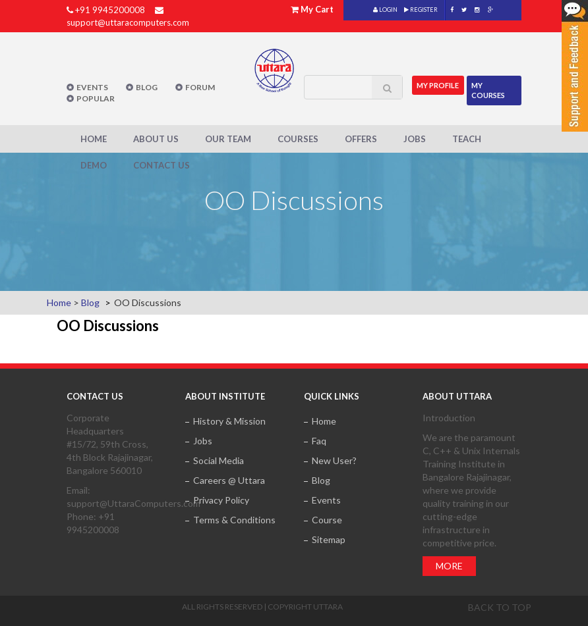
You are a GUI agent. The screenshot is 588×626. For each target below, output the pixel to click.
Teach (466, 139)
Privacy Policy (221, 500)
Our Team (228, 139)
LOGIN (385, 9)
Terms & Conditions (234, 519)
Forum (200, 87)
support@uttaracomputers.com (128, 22)
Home (93, 139)
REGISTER (421, 9)
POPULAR (95, 98)
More (449, 565)
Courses (298, 139)
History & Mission (229, 421)
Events (92, 87)
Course (327, 519)
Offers (361, 139)
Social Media (218, 460)
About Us (156, 139)
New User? (334, 460)
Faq (319, 440)
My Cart (317, 9)
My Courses (489, 89)
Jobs (414, 139)
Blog (147, 87)
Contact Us (161, 165)
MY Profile (438, 84)
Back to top (499, 607)
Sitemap (328, 539)
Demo (93, 165)
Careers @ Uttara (229, 480)
